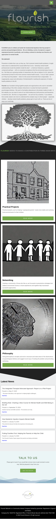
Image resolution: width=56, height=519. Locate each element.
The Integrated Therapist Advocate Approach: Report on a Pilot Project (26, 388)
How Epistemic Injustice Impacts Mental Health (18, 419)
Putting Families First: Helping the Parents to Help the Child (22, 433)
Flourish (4, 391)
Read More (4, 395)
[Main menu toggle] (51, 3)
